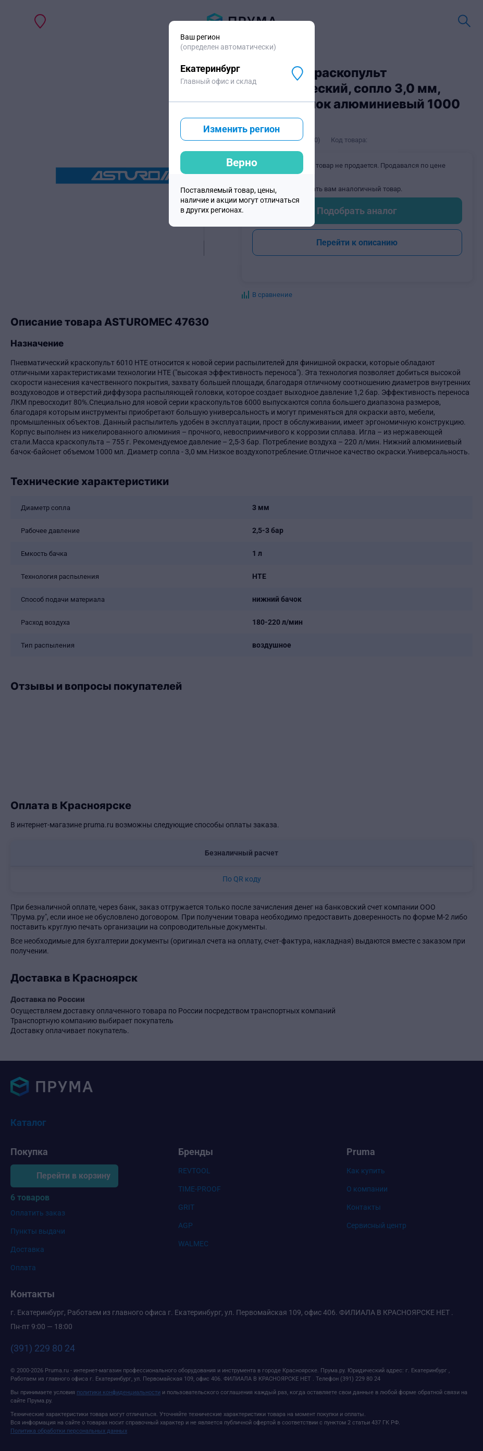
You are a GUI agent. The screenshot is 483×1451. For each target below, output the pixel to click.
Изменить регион (241, 128)
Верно (241, 162)
